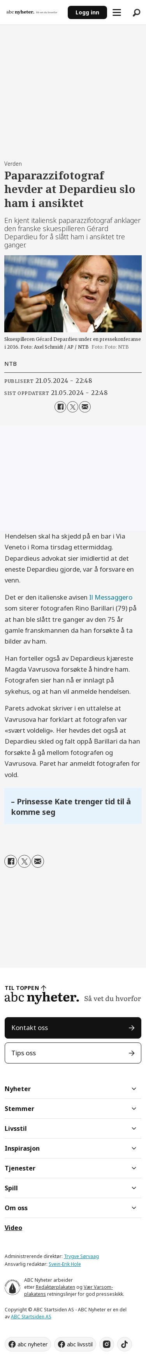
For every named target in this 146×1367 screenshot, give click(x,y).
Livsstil (16, 1128)
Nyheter (18, 1088)
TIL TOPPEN (22, 987)
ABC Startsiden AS (31, 1316)
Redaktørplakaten (55, 1287)
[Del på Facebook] (60, 406)
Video (13, 1227)
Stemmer (19, 1108)
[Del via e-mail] (84, 406)
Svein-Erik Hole (65, 1264)
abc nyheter (32, 1344)
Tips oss (23, 1052)
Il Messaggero (110, 597)
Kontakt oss (29, 1027)
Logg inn (87, 12)
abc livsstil (80, 1344)
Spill (11, 1188)
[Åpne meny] (117, 12)
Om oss (16, 1208)
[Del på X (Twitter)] (72, 406)
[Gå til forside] (32, 12)
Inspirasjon (22, 1148)
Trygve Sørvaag (81, 1256)
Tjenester (20, 1168)
